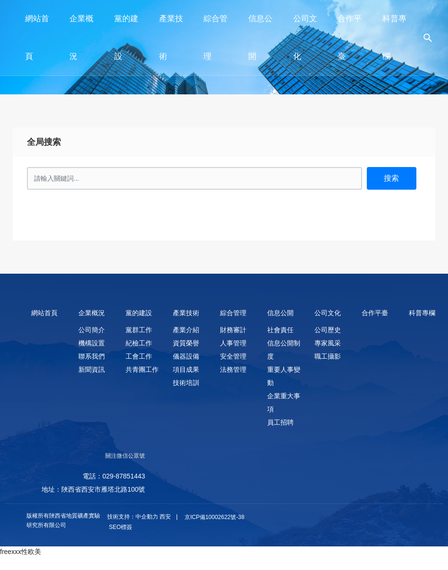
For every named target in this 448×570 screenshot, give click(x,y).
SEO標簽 (119, 527)
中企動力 (146, 516)
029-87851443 (123, 476)
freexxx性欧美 (20, 551)
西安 (165, 516)
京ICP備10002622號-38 (215, 517)
